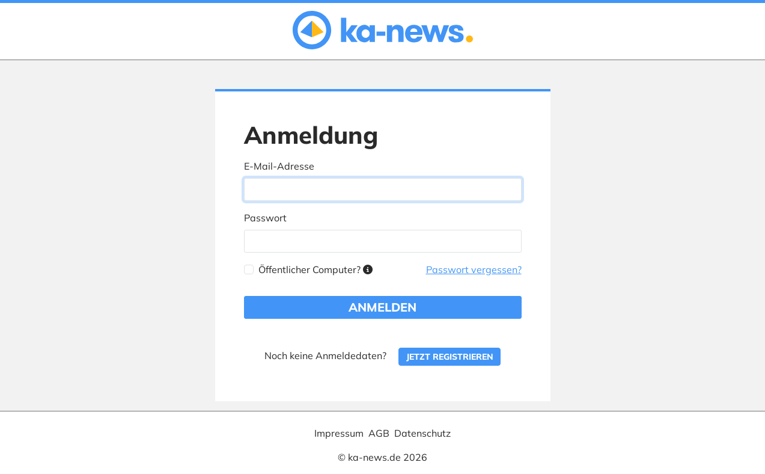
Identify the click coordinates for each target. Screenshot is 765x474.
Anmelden (382, 307)
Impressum (339, 433)
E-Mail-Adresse (279, 166)
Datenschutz (422, 433)
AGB (378, 433)
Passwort (265, 218)
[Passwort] (383, 241)
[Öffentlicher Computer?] (249, 269)
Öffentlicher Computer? (315, 269)
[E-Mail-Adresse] (383, 189)
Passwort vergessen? (474, 269)
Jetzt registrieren (449, 356)
